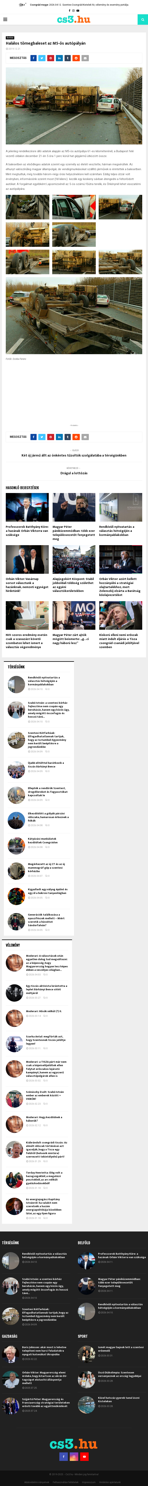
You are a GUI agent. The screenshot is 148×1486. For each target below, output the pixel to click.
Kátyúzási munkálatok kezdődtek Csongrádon (43, 1339)
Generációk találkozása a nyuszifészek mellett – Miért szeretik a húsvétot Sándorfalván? (46, 1418)
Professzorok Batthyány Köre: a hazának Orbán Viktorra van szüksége (27, 1029)
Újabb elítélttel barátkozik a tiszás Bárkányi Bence (46, 1263)
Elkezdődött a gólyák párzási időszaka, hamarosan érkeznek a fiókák (48, 1315)
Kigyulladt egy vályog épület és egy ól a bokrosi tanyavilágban (48, 1389)
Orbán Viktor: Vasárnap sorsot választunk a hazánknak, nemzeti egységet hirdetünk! (27, 1083)
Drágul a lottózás (74, 972)
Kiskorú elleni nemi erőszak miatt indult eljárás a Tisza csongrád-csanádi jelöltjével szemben (119, 1139)
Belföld (10, 38)
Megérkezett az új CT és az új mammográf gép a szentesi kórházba (46, 1366)
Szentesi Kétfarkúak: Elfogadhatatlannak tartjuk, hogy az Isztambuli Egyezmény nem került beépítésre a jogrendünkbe (47, 1238)
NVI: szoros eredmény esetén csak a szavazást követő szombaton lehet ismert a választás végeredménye (26, 1139)
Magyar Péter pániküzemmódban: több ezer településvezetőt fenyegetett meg (74, 1031)
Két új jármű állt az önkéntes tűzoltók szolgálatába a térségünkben (74, 954)
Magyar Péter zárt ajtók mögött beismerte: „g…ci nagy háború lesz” (71, 1137)
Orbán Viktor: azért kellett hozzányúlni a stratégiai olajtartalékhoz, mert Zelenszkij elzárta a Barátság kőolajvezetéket (119, 1085)
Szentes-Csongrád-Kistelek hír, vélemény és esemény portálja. (95, 4)
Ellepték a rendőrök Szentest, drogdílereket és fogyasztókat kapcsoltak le (48, 1290)
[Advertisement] (74, 896)
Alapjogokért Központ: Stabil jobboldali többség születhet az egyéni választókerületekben (73, 1083)
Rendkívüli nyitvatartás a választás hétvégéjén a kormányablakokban (116, 1029)
